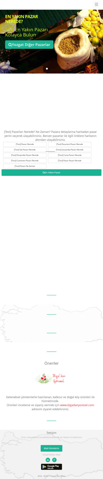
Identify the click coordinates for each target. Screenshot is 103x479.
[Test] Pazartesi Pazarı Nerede (69, 144)
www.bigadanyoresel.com (77, 405)
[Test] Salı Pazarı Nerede (25, 149)
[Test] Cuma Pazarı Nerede (69, 155)
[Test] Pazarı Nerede (25, 144)
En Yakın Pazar (51, 172)
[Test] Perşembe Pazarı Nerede (24, 155)
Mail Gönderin (51, 448)
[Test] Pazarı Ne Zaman (25, 166)
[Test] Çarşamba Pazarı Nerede (69, 149)
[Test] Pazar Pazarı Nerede (69, 160)
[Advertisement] (51, 102)
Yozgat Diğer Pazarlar (29, 44)
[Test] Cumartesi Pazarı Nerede (24, 160)
